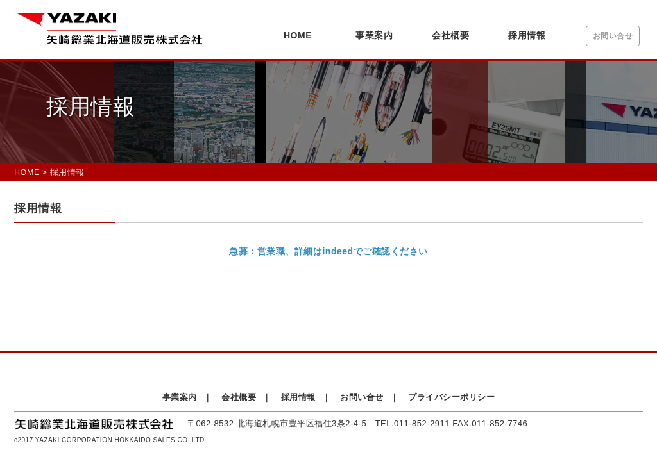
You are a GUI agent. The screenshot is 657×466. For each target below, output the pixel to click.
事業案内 (374, 35)
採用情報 (526, 35)
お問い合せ (613, 35)
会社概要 (450, 35)
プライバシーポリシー (451, 397)
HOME (298, 35)
